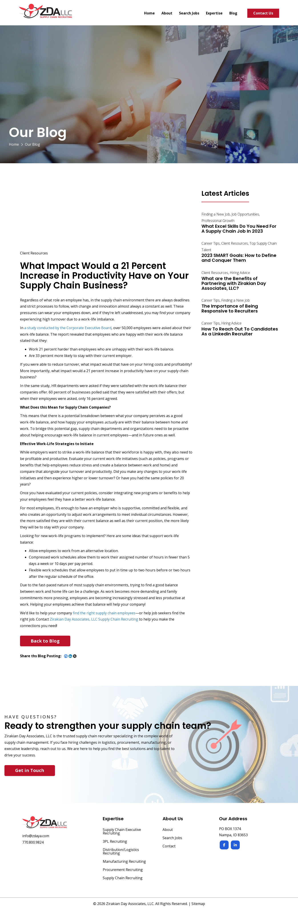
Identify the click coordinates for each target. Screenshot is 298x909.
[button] (45, 641)
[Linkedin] (70, 656)
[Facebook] (66, 656)
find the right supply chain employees (104, 613)
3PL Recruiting (115, 842)
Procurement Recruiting (123, 870)
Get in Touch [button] (29, 770)
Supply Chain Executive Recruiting (122, 832)
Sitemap (198, 903)
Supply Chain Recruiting (123, 878)
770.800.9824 (33, 842)
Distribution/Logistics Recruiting (121, 852)
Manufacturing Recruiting (124, 862)
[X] (75, 656)
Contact (169, 846)
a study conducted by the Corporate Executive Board (67, 327)
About (168, 830)
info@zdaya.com (35, 835)
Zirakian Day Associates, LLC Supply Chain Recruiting (94, 619)
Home (14, 144)
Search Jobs (172, 838)
